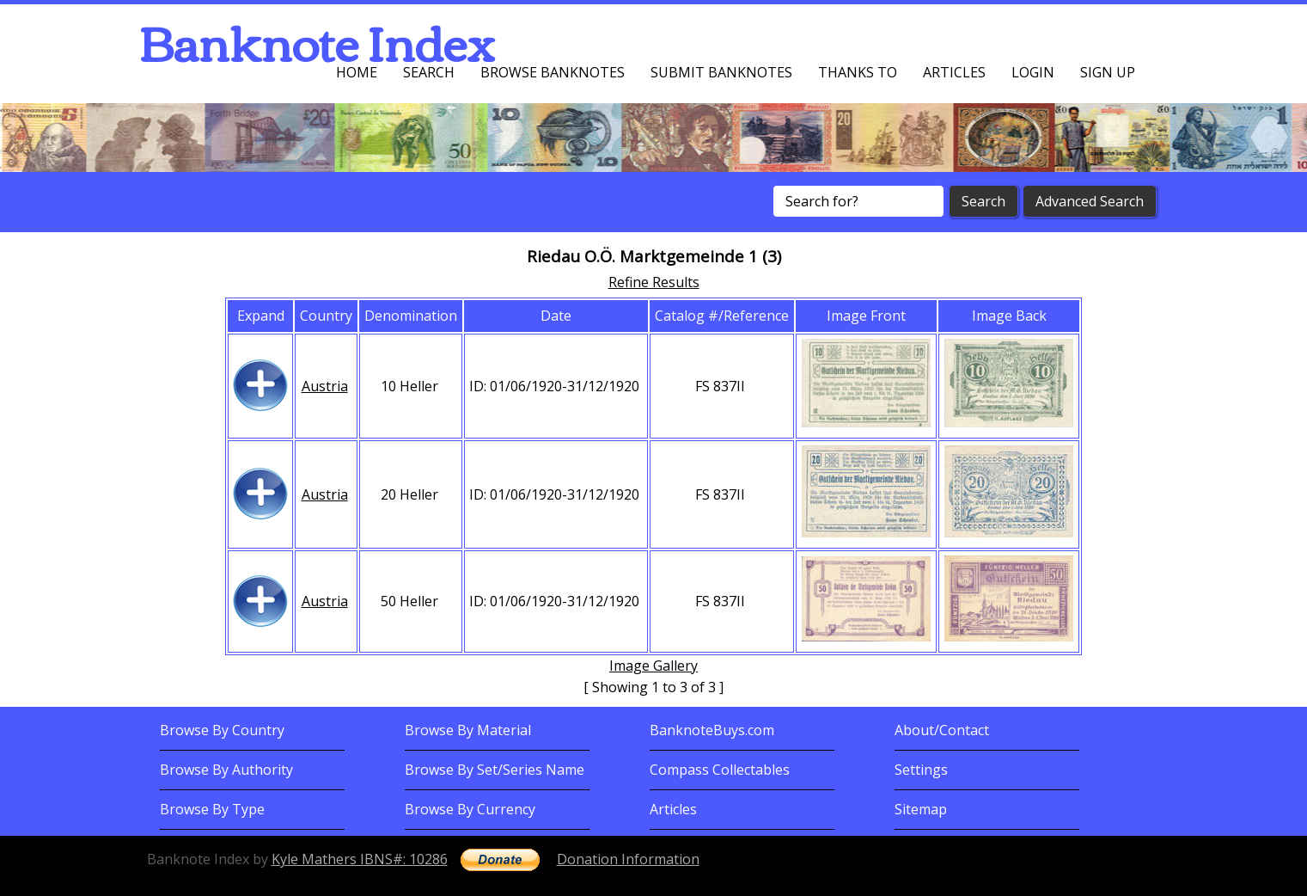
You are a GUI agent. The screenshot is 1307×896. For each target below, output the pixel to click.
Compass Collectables (720, 769)
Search (429, 72)
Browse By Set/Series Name (494, 769)
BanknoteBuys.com (712, 730)
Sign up (1107, 72)
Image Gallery (653, 665)
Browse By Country (222, 730)
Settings (921, 769)
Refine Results (653, 282)
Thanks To (857, 72)
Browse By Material (468, 730)
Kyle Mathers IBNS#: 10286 (360, 859)
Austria (325, 386)
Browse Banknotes (552, 72)
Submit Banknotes (721, 72)
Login (1032, 72)
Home (356, 72)
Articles (954, 72)
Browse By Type (212, 809)
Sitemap (921, 809)
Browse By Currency (470, 809)
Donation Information (628, 859)
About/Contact (942, 730)
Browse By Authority (226, 769)
